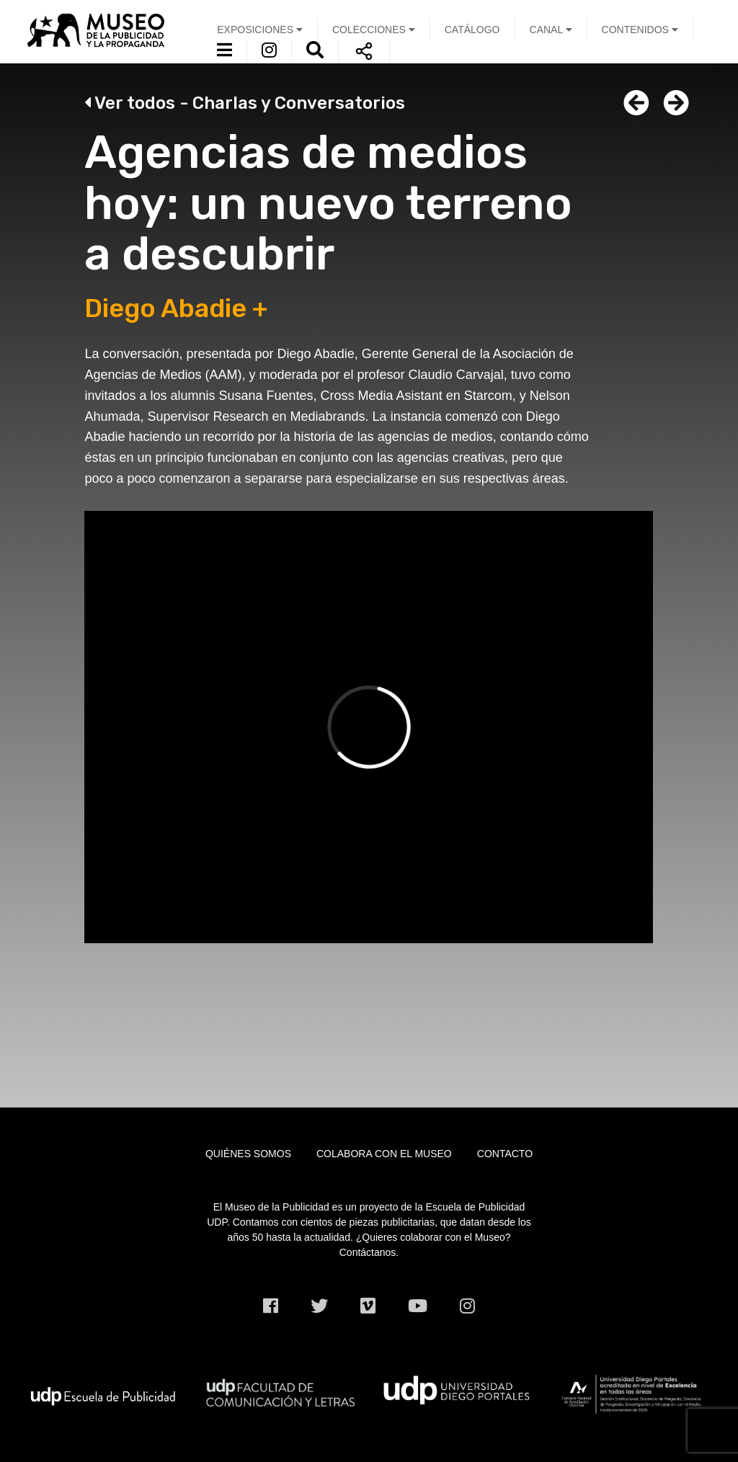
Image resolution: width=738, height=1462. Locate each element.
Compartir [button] (364, 51)
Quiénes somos (248, 1153)
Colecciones (373, 29)
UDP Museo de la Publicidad (103, 30)
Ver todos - (244, 103)
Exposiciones (260, 29)
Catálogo (472, 29)
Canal (551, 29)
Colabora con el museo (384, 1153)
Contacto (505, 1153)
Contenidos (640, 29)
